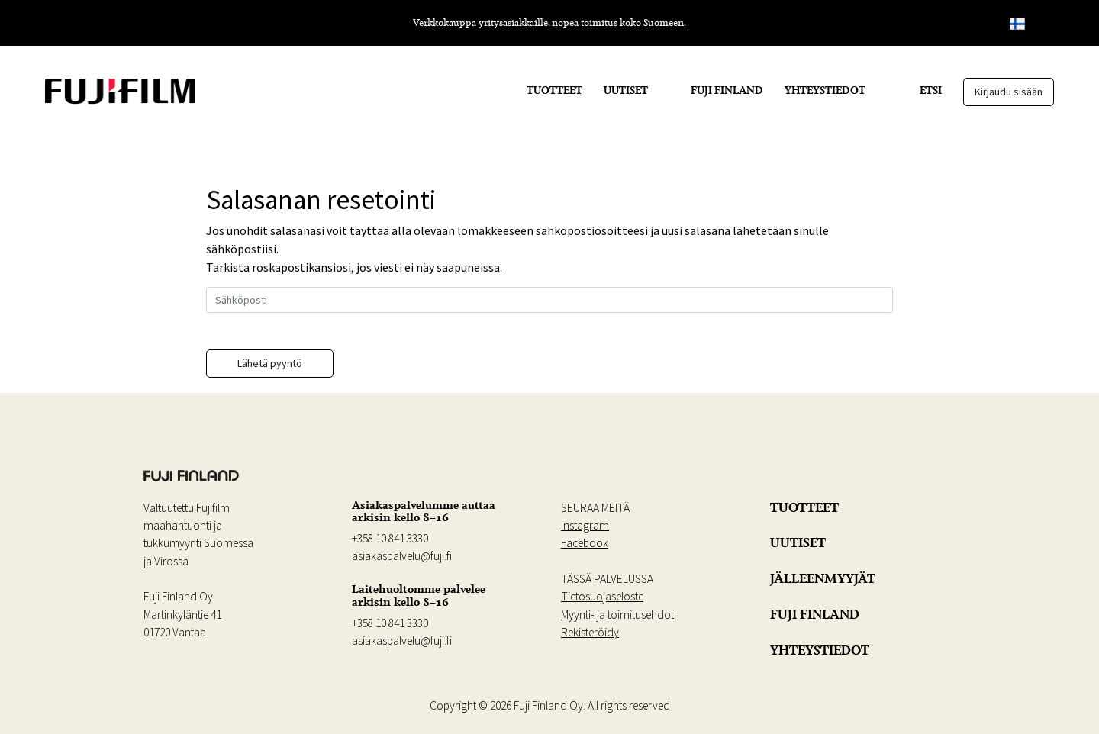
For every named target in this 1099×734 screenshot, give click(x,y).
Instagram (585, 525)
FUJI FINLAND (727, 90)
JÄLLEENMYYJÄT (822, 578)
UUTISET (626, 90)
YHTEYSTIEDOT (825, 90)
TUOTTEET (554, 90)
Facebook (584, 543)
